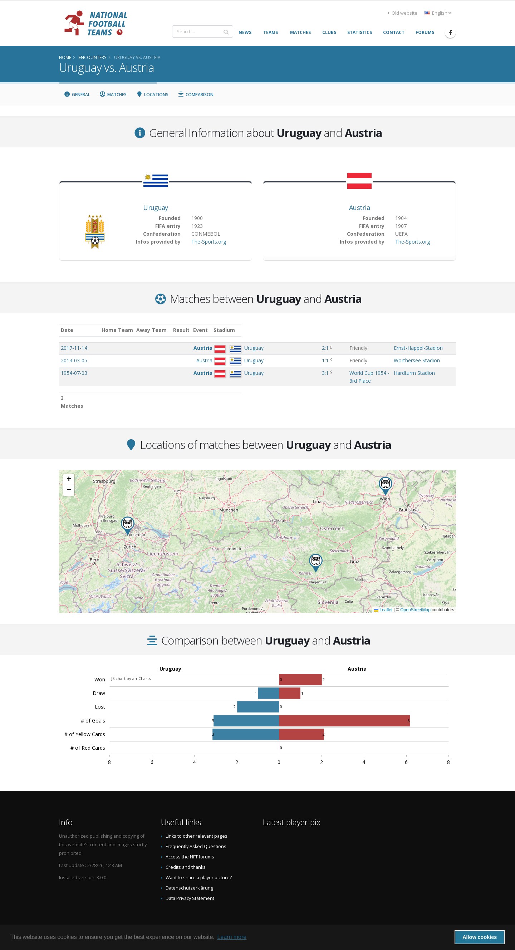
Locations (152, 95)
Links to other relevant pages (196, 821)
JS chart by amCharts (131, 663)
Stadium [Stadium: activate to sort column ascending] (387, 330)
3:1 (255, 372)
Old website (402, 13)
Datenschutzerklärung (189, 873)
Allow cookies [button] (479, 937)
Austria (359, 207)
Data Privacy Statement (190, 883)
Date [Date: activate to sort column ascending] (67, 330)
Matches (113, 95)
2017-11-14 (74, 347)
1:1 (255, 360)
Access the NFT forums (190, 842)
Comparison (196, 95)
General (77, 95)
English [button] (438, 13)
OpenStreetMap (415, 594)
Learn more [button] (231, 937)
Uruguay (155, 207)
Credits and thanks (186, 852)
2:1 (255, 347)
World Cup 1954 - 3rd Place (303, 372)
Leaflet (383, 594)
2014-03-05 (74, 360)
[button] (127, 511)
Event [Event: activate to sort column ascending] (279, 330)
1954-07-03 (74, 372)
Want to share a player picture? (199, 863)
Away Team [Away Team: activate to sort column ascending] (201, 330)
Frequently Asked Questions (196, 831)
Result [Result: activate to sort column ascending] (256, 330)
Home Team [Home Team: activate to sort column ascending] (166, 330)
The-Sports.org (208, 241)
